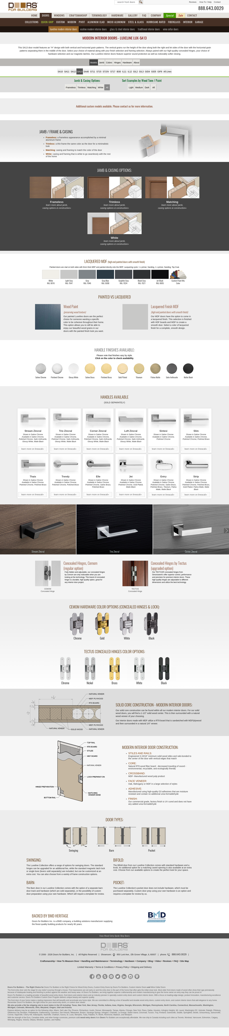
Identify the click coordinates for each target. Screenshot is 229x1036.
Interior (187, 22)
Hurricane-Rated (156, 22)
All (107, 87)
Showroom (106, 954)
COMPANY (156, 15)
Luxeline (63, 29)
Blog (150, 961)
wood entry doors (147, 1000)
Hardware (127, 62)
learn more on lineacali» (32, 449)
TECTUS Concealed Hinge (135, 590)
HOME (34, 15)
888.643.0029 (211, 8)
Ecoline (93, 29)
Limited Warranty (85, 967)
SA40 (86, 71)
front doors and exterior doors (76, 995)
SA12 (73, 71)
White (100, 87)
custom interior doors (144, 995)
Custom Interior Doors (138, 987)
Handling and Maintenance (94, 961)
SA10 (60, 71)
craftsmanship (126, 992)
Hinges (117, 62)
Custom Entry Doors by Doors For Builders (111, 987)
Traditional (149, 29)
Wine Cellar (170, 29)
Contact (217, 2)
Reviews (192, 2)
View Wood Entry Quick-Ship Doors (114, 935)
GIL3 (141, 71)
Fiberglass (174, 22)
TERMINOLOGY (99, 15)
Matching (91, 87)
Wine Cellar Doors (158, 987)
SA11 (66, 71)
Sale (180, 15)
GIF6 (160, 71)
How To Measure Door (68, 961)
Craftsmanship (47, 961)
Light (131, 87)
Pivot (82, 22)
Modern (72, 22)
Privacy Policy (122, 967)
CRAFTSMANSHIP (78, 15)
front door (15, 1000)
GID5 (153, 71)
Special (170, 15)
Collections (32, 22)
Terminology (116, 961)
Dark (147, 87)
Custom (60, 22)
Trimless (81, 87)
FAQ (144, 15)
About (136, 62)
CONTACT (192, 15)
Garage (199, 22)
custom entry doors (124, 995)
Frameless (71, 87)
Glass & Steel (122, 29)
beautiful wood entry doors (52, 995)
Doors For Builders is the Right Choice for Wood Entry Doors (68, 987)
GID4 (147, 71)
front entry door (17, 990)
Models (93, 62)
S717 (112, 71)
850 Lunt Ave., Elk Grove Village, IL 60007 (136, 954)
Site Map (184, 961)
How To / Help (206, 2)
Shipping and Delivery (141, 967)
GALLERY (133, 15)
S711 (92, 71)
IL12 (130, 71)
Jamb (101, 62)
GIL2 (135, 71)
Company (141, 961)
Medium (139, 87)
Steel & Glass (136, 22)
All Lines (168, 71)
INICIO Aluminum (116, 22)
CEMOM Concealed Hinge (48, 590)
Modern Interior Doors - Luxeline (114, 38)
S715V (106, 71)
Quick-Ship (47, 22)
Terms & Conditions (104, 967)
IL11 (124, 71)
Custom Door (46, 997)
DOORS (45, 15)
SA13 (79, 71)
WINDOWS (59, 15)
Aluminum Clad (96, 22)
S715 (98, 71)
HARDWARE (117, 15)
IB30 (119, 71)
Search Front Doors (129, 2)
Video (158, 961)
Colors (109, 62)
